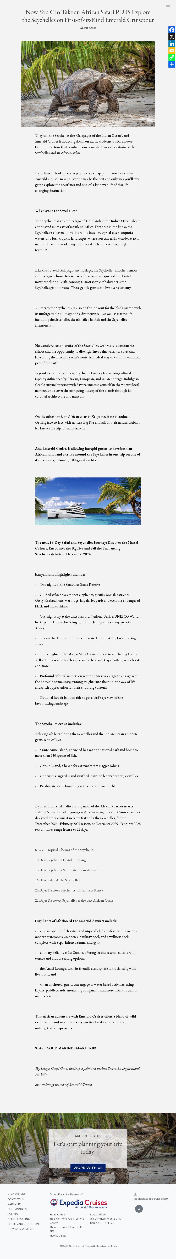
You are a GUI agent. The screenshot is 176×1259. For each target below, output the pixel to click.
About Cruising (19, 1219)
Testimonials (17, 1209)
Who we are (17, 1194)
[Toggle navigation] (168, 6)
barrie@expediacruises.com (151, 1198)
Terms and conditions (24, 1224)
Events (13, 1214)
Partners (14, 1204)
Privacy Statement (21, 1228)
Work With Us (88, 1168)
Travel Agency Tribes (107, 1246)
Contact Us (16, 1199)
